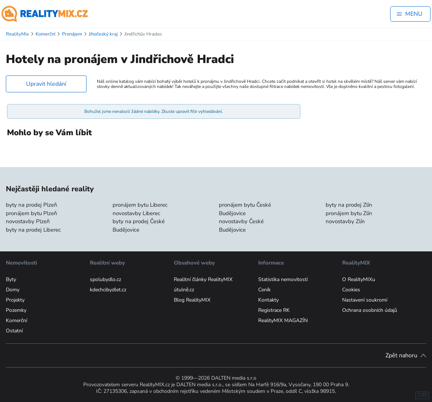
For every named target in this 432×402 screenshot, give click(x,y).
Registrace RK (274, 310)
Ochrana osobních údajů (369, 310)
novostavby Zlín (345, 221)
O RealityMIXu (358, 279)
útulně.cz (184, 289)
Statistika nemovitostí (283, 279)
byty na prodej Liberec (33, 229)
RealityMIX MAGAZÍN (283, 320)
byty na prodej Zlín (349, 205)
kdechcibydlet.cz (108, 289)
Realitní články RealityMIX (203, 279)
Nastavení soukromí (364, 299)
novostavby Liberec (136, 213)
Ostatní (14, 330)
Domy (12, 289)
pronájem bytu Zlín (349, 213)
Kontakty (268, 299)
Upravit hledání (46, 84)
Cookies (351, 289)
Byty (11, 279)
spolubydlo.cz (105, 279)
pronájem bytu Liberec (140, 205)
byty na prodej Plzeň (31, 205)
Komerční (16, 320)
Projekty (15, 299)
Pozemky (16, 310)
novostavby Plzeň (28, 221)
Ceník (264, 289)
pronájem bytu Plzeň (31, 213)
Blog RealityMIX (192, 299)
